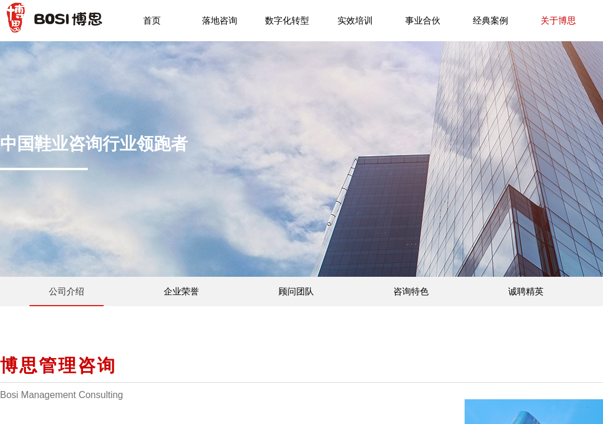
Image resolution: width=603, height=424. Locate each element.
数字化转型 (287, 20)
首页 (152, 20)
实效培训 (355, 20)
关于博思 (558, 20)
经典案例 (490, 20)
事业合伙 (422, 20)
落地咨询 (219, 20)
